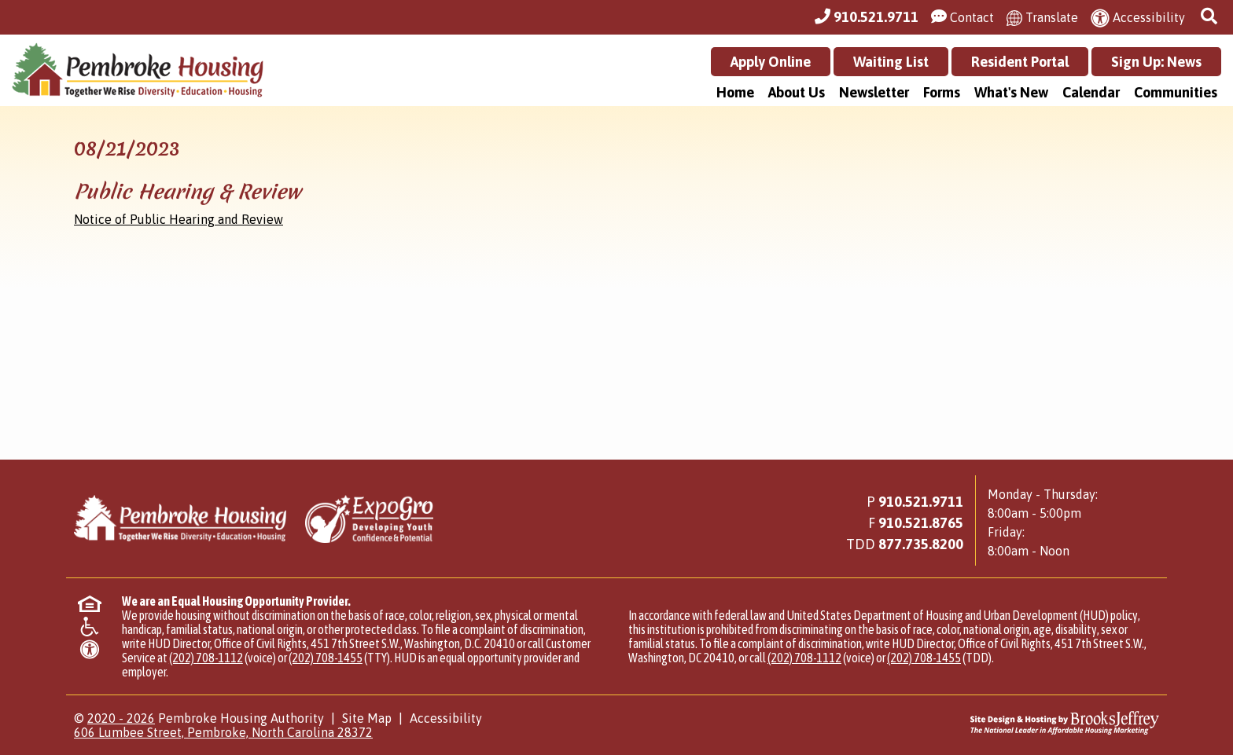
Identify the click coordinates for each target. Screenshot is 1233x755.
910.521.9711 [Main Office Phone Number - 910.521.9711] (920, 501)
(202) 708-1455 (326, 658)
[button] (1211, 17)
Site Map (367, 718)
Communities (1175, 92)
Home (735, 92)
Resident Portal (1020, 61)
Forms (941, 92)
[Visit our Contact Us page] (962, 17)
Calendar (1091, 92)
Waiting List (891, 61)
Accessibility (446, 718)
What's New (1011, 92)
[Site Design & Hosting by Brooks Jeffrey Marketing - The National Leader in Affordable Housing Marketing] (1023, 723)
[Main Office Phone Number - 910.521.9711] (866, 17)
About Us (796, 92)
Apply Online (771, 61)
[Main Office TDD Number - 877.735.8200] (920, 544)
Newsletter (874, 92)
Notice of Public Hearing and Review (178, 219)
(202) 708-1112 (206, 658)
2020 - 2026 (121, 718)
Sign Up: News (1156, 61)
